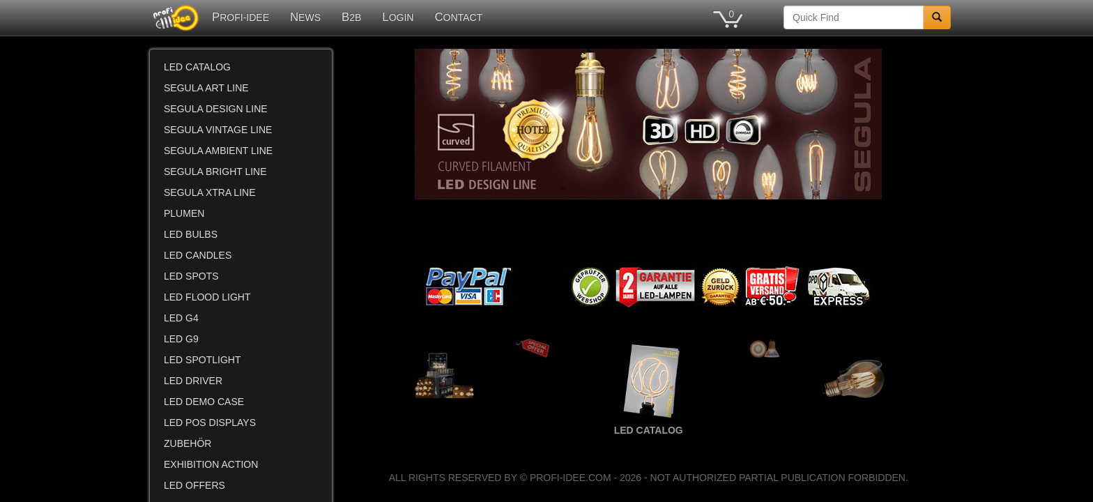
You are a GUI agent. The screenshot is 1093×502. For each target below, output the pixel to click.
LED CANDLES (197, 255)
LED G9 (181, 338)
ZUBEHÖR (187, 443)
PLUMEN (184, 213)
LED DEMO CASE (204, 401)
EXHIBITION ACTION (211, 464)
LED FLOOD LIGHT (207, 297)
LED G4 (181, 318)
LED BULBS (190, 234)
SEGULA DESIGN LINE (216, 108)
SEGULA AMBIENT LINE (218, 150)
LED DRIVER (193, 380)
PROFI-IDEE (240, 17)
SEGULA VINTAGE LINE (218, 129)
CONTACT (458, 17)
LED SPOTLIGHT (202, 359)
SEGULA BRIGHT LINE (215, 171)
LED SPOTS (191, 276)
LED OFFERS (194, 485)
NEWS (305, 17)
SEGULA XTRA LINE (210, 192)
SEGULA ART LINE (206, 87)
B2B (351, 17)
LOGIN (397, 17)
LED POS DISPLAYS (210, 422)
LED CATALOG (197, 67)
